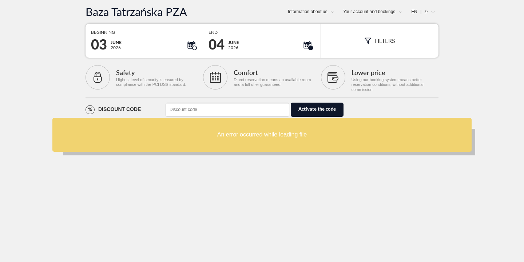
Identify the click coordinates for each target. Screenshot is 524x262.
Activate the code (317, 109)
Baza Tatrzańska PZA (136, 12)
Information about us (307, 11)
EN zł (419, 11)
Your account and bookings (369, 11)
